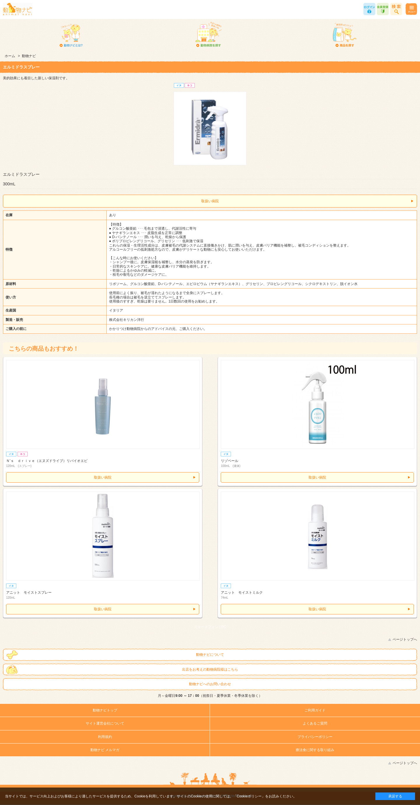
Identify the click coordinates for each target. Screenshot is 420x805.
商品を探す (344, 35)
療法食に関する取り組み (315, 750)
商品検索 (396, 9)
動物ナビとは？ (71, 35)
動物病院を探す (208, 35)
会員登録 (383, 9)
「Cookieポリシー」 (249, 796)
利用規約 (105, 737)
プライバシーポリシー (315, 737)
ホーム (10, 56)
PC (223, 627)
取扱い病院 (210, 201)
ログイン (369, 9)
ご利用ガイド (315, 710)
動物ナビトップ (105, 710)
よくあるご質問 (315, 723)
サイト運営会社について (105, 723)
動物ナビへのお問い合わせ (210, 684)
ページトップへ (405, 639)
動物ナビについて (210, 655)
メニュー (411, 9)
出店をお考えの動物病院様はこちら (210, 669)
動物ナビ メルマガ (104, 750)
